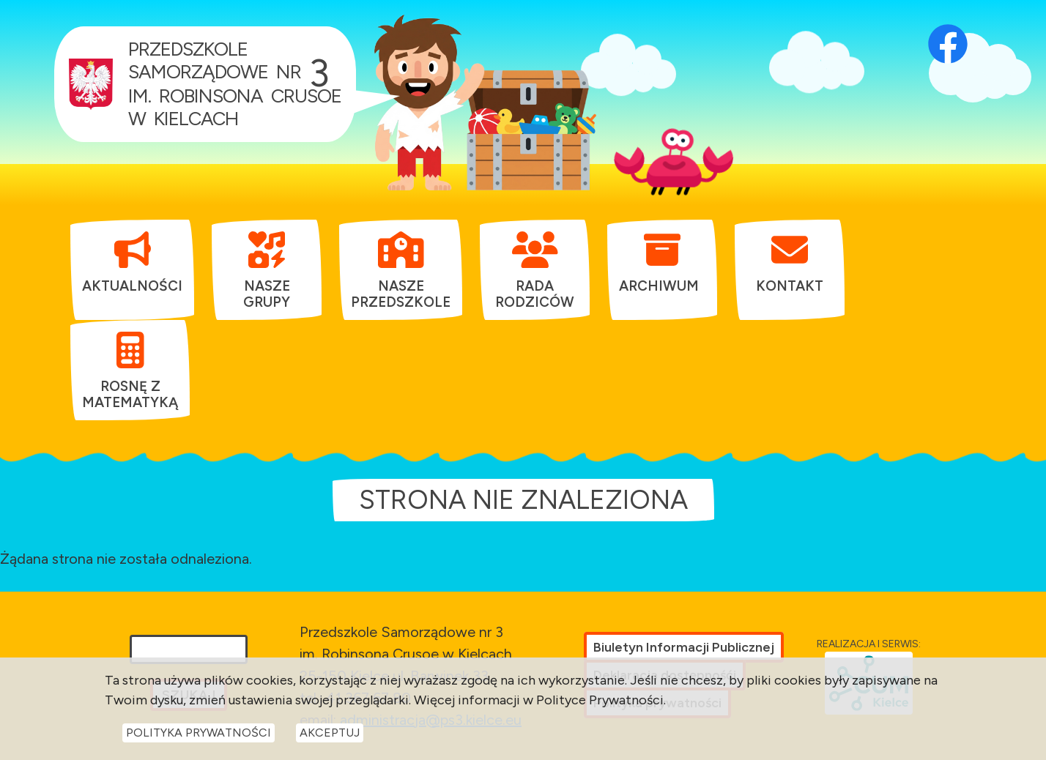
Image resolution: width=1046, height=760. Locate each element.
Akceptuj (330, 737)
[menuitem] (132, 262)
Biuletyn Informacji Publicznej (683, 647)
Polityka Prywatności (198, 737)
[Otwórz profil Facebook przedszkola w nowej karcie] (948, 25)
